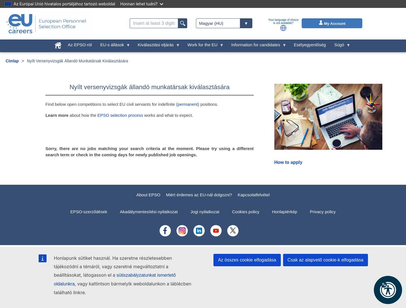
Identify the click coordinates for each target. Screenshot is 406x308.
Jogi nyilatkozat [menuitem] (204, 211)
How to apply (288, 162)
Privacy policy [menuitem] (323, 211)
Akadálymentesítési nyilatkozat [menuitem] (149, 211)
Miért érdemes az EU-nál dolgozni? (199, 194)
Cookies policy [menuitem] (245, 211)
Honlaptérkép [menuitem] (284, 211)
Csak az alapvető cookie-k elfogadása (326, 260)
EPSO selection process (120, 115)
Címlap (12, 61)
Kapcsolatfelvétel (254, 194)
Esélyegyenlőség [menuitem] (310, 44)
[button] (283, 28)
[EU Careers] (46, 23)
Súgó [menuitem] (340, 46)
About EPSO (148, 194)
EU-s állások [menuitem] (113, 46)
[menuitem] (58, 44)
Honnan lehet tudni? (141, 3)
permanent (188, 104)
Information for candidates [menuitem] (256, 46)
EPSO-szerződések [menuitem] (88, 211)
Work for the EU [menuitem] (203, 46)
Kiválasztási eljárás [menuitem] (157, 46)
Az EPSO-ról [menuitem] (80, 44)
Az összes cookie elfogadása (247, 260)
